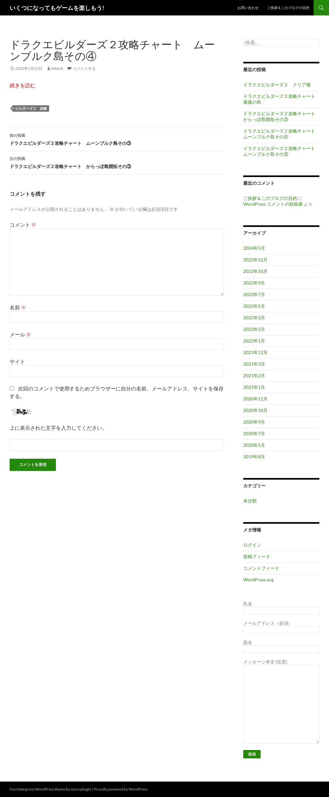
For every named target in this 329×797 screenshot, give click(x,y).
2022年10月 (255, 271)
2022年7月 (254, 294)
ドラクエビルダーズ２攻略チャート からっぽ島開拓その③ (117, 162)
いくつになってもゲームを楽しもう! (57, 7)
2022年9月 (254, 283)
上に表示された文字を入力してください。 (58, 428)
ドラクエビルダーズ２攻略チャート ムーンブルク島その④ (281, 133)
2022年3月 (254, 317)
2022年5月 (254, 306)
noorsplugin (81, 789)
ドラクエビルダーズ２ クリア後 (277, 84)
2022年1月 (254, 340)
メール (20, 334)
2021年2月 (254, 375)
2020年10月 (255, 410)
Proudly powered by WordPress (120, 789)
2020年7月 (254, 433)
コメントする (84, 68)
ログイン (252, 545)
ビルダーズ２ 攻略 (31, 108)
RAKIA (57, 68)
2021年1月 (254, 387)
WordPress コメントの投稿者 (273, 204)
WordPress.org (258, 579)
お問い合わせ (248, 7)
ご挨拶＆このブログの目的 (288, 7)
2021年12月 (255, 352)
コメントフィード (261, 568)
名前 (18, 307)
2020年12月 (255, 398)
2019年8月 (254, 456)
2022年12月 (255, 259)
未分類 (250, 500)
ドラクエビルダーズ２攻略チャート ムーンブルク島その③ (117, 139)
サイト (17, 361)
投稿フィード (256, 556)
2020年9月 (254, 422)
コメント (23, 224)
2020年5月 (254, 445)
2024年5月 (254, 248)
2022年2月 (254, 329)
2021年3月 (254, 364)
